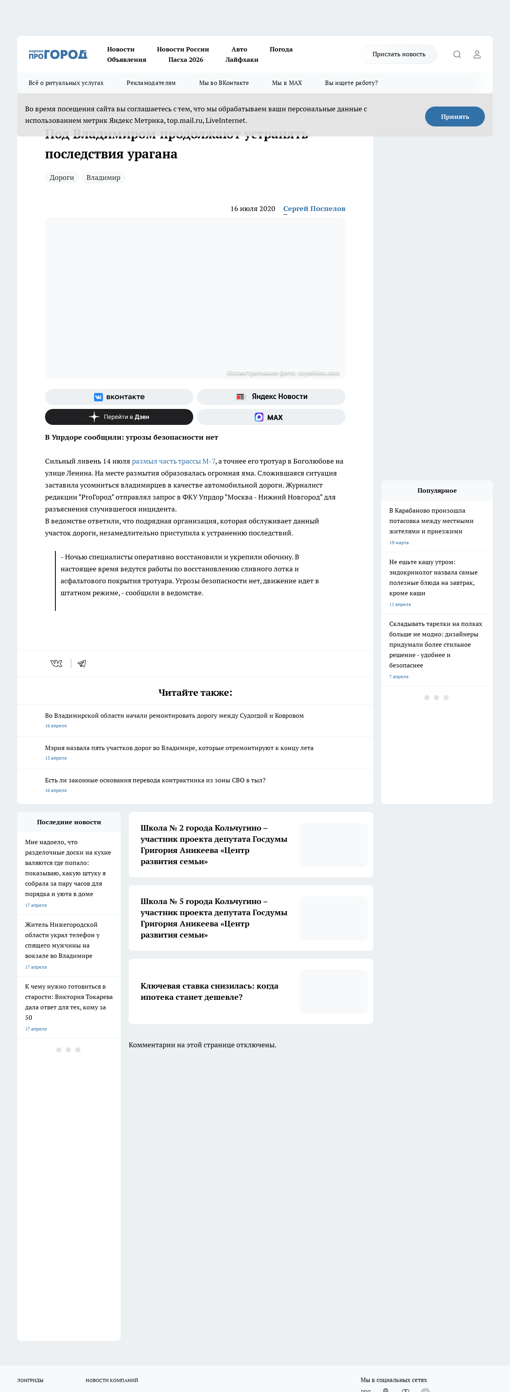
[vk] (57, 663)
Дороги (62, 177)
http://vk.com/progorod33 (88, 1322)
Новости (121, 49)
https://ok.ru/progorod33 (148, 1322)
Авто (239, 49)
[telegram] (84, 663)
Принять (455, 116)
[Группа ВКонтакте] (119, 397)
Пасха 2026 (186, 59)
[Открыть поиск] (457, 54)
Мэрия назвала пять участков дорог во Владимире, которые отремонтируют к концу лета (195, 753)
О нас (23, 1143)
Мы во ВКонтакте (224, 83)
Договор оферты (36, 1163)
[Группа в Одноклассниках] (386, 1111)
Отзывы (26, 1153)
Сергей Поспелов (314, 208)
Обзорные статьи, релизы (146, 1153)
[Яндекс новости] (271, 397)
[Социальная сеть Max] (271, 417)
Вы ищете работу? (351, 83)
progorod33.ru (253, 1303)
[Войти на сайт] (477, 54)
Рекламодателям (151, 83)
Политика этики (135, 1143)
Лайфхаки (242, 59)
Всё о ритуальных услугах (66, 83)
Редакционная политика (245, 1143)
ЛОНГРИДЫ (30, 1098)
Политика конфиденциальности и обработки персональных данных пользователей (256, 1170)
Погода (281, 49)
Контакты (229, 1153)
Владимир (103, 177)
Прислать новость (399, 54)
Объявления (126, 59)
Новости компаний (139, 1163)
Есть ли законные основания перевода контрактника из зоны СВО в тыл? (195, 786)
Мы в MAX (287, 83)
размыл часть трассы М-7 (173, 461)
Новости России (183, 49)
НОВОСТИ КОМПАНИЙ (112, 1098)
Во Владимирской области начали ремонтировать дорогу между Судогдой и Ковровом (195, 721)
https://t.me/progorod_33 (207, 1322)
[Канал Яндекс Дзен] (119, 417)
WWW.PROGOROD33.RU (84, 1199)
